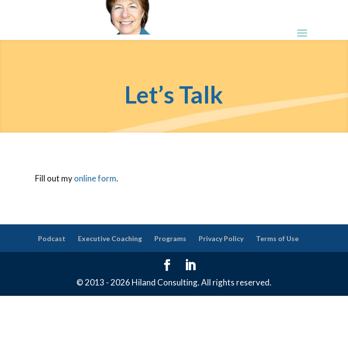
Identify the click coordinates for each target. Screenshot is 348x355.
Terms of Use (277, 238)
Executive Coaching (110, 238)
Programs (170, 238)
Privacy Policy (221, 238)
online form (95, 178)
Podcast (52, 238)
